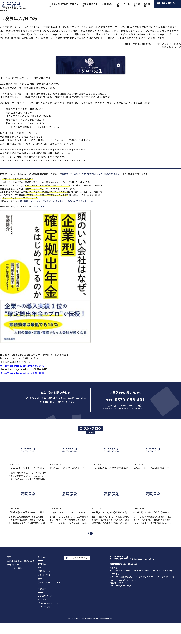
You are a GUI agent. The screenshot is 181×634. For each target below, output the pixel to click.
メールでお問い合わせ (77, 565)
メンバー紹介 (44, 582)
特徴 (9, 564)
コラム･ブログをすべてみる (91, 538)
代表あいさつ (44, 578)
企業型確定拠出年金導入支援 (20, 568)
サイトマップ (44, 614)
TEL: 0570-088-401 (118, 590)
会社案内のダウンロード (49, 589)
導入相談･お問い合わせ (167, 4)
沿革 (40, 586)
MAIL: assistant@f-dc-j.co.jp (123, 587)
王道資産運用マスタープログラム (63, 5)
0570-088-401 (125, 400)
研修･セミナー (107, 5)
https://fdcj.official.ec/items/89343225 (22, 373)
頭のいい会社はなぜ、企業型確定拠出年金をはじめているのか (90, 174)
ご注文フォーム (39, 206)
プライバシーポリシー (48, 610)
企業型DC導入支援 (90, 5)
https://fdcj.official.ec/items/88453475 (22, 365)
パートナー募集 (123, 5)
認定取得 (42, 606)
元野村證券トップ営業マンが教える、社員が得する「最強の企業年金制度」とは (55, 201)
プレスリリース (45, 603)
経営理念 (42, 574)
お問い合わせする (55, 409)
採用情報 (147, 5)
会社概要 (42, 571)
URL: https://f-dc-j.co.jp (120, 593)
